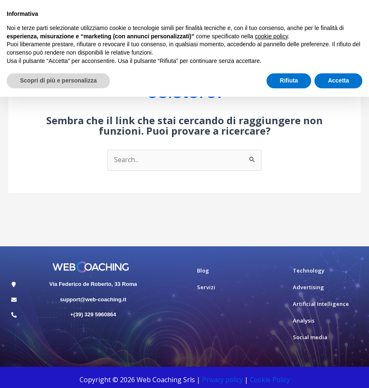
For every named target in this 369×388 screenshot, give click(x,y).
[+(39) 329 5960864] (14, 315)
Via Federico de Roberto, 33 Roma (93, 284)
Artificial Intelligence (321, 304)
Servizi (206, 287)
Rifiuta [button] (289, 80)
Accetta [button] (338, 80)
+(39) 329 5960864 (93, 315)
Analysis (303, 321)
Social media (310, 337)
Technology (308, 271)
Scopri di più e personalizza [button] (58, 80)
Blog (203, 271)
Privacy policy (221, 380)
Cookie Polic (268, 380)
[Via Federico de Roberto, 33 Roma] (14, 284)
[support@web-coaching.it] (14, 300)
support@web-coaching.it (93, 299)
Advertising (308, 287)
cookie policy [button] (271, 36)
